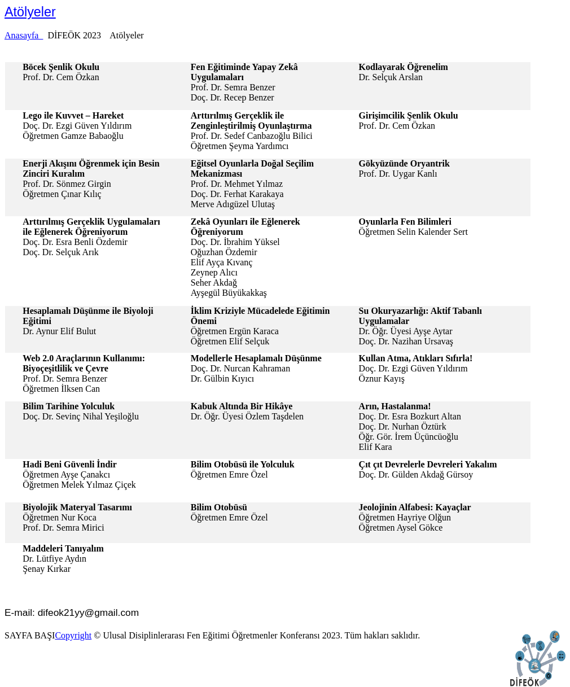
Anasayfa (24, 35)
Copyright (73, 635)
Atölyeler (30, 12)
